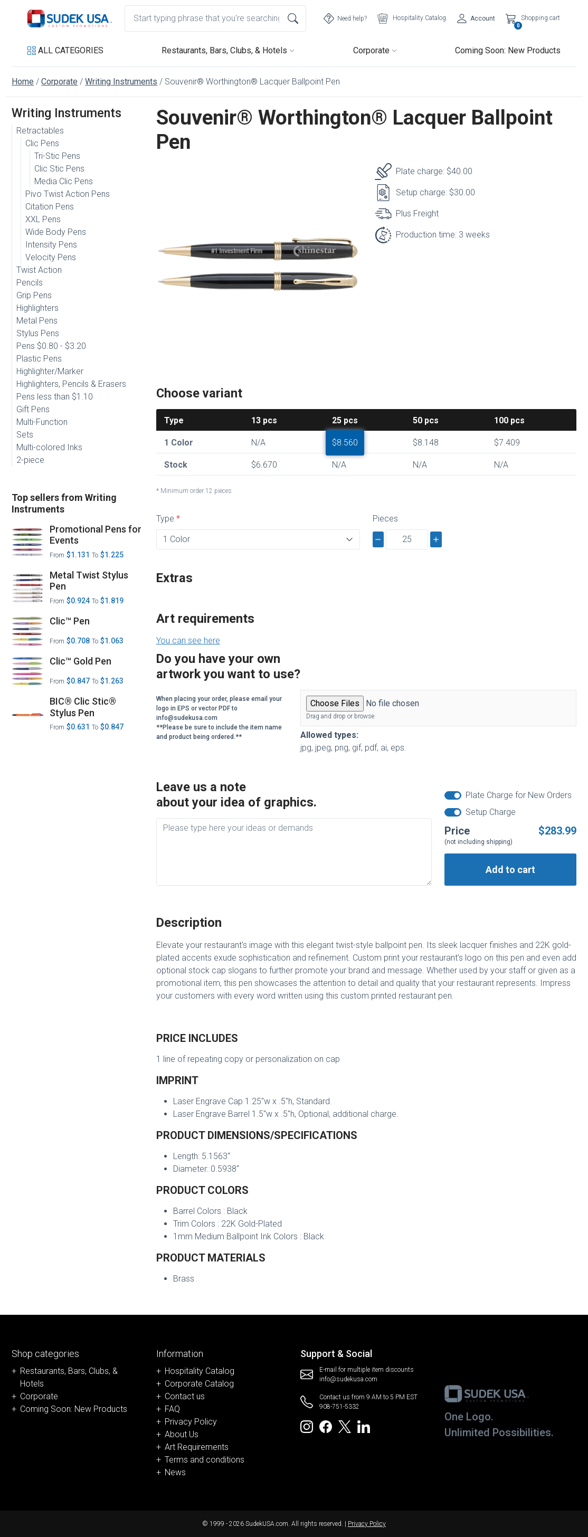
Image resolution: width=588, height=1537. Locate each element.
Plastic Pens (39, 359)
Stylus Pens (37, 333)
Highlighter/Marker (49, 371)
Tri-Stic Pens (57, 156)
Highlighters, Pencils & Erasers (71, 384)
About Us (181, 1434)
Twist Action (39, 270)
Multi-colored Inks (49, 447)
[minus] (378, 539)
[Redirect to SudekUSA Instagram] (306, 1426)
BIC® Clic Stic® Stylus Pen (83, 707)
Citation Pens (49, 207)
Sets (24, 435)
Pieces (385, 519)
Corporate (375, 50)
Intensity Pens (51, 245)
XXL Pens (43, 219)
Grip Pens (34, 295)
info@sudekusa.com (348, 1379)
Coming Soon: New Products (508, 50)
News (175, 1472)
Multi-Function (42, 422)
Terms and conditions (204, 1460)
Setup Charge (491, 812)
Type (165, 519)
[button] (65, 50)
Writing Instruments (121, 82)
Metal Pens (37, 321)
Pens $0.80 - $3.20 (51, 346)
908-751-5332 (339, 1406)
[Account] (476, 18)
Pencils (29, 283)
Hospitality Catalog (199, 1371)
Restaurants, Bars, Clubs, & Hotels (228, 50)
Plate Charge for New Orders (519, 795)
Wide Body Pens (55, 232)
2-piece (30, 460)
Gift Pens (33, 409)
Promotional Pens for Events (95, 535)
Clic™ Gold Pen (80, 661)
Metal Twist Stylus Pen (89, 581)
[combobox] (215, 18)
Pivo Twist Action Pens (67, 194)
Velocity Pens (50, 257)
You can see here (188, 640)
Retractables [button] (40, 131)
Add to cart (510, 869)
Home (23, 82)
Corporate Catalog (199, 1384)
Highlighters (37, 308)
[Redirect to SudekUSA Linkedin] (363, 1426)
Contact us (185, 1396)
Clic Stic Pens (59, 169)
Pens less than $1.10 (54, 397)
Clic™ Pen (70, 621)
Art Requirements (197, 1447)
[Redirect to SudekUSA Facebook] (325, 1426)
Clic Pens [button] (42, 143)
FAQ (172, 1409)
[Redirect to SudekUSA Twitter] (344, 1426)
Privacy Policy (191, 1422)
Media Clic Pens (63, 181)
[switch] (452, 795)
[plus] (436, 539)
